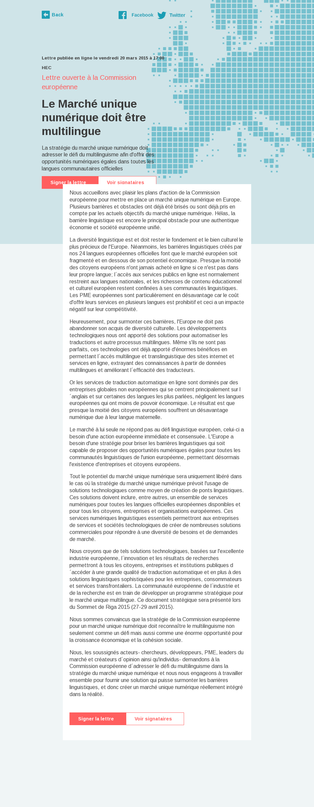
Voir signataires (125, 182)
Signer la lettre (68, 182)
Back (57, 14)
